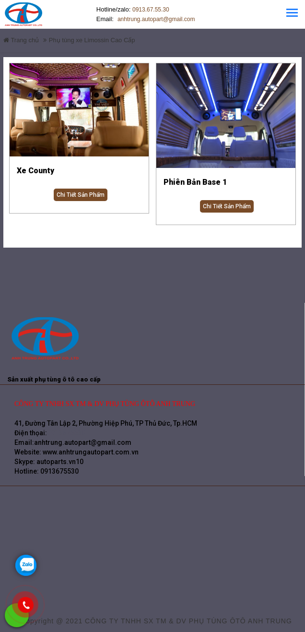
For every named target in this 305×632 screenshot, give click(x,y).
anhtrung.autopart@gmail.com (131, 19)
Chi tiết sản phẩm (81, 194)
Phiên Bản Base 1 (195, 182)
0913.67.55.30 (150, 9)
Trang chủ (21, 40)
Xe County (35, 170)
